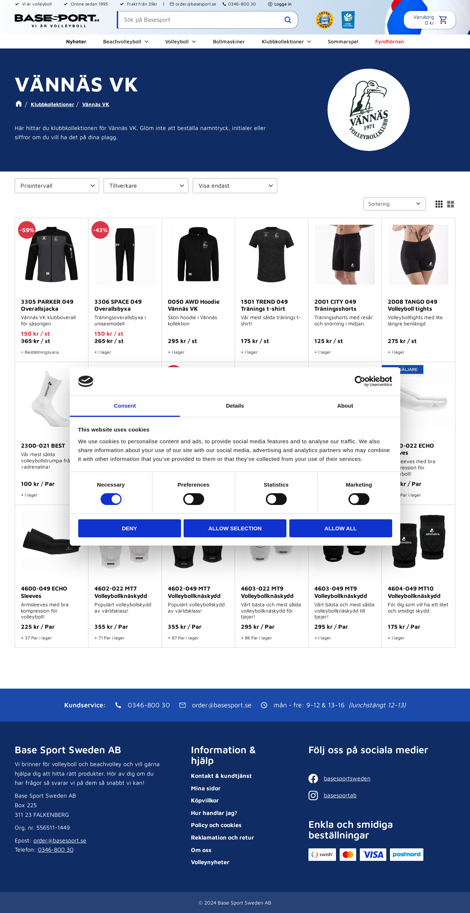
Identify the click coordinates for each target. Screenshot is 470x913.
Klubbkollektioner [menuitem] (283, 41)
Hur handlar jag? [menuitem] (214, 812)
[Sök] (288, 20)
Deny (129, 528)
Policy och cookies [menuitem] (216, 825)
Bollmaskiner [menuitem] (229, 41)
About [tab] (345, 406)
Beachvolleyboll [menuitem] (122, 41)
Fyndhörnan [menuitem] (389, 41)
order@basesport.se (196, 4)
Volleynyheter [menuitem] (210, 862)
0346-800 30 (242, 4)
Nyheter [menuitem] (76, 41)
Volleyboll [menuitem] (177, 41)
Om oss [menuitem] (201, 850)
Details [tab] (235, 406)
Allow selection (235, 528)
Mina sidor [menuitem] (206, 788)
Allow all (341, 528)
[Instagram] (380, 795)
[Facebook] (380, 778)
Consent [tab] (125, 406)
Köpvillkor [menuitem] (205, 800)
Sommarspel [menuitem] (343, 41)
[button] (57, 185)
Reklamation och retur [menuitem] (222, 837)
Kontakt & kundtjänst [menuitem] (221, 775)
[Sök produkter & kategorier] (207, 20)
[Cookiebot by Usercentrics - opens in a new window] (360, 381)
